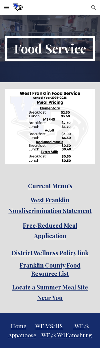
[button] (6, 7)
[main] (50, 48)
